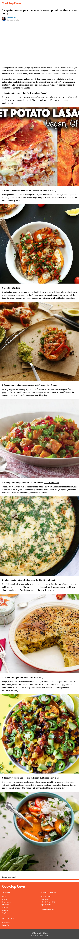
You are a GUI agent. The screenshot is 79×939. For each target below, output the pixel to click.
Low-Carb (5, 910)
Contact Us (5, 925)
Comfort (4, 899)
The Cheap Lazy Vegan (36, 93)
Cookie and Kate (51, 483)
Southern (5, 907)
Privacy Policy (45, 899)
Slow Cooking (6, 902)
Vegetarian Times (48, 385)
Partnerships (6, 922)
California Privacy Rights (48, 902)
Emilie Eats (37, 677)
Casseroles (5, 905)
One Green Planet (47, 580)
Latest (4, 896)
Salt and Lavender (51, 778)
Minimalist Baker (47, 190)
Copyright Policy (45, 905)
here (73, 298)
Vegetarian (5, 913)
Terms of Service (46, 896)
